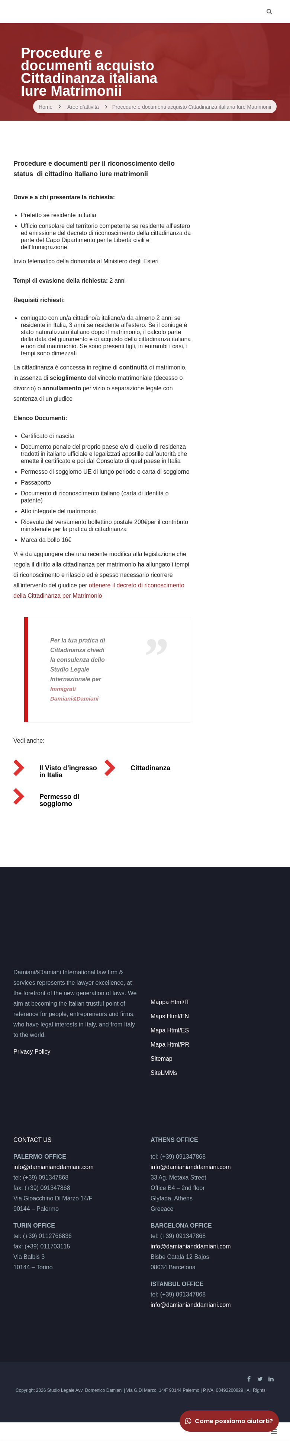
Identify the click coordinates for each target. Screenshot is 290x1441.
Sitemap (162, 1059)
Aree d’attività (83, 107)
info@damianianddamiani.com (53, 1167)
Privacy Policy (32, 1051)
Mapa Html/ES (170, 1030)
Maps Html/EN (170, 1016)
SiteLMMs (164, 1073)
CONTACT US (32, 1140)
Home (45, 107)
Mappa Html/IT (170, 1002)
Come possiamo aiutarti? (228, 1421)
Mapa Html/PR (170, 1044)
